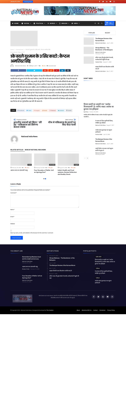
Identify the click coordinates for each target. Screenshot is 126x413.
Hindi (53, 166)
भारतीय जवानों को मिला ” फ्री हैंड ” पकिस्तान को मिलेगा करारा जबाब (28, 125)
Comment (13, 194)
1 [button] (43, 180)
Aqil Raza (86, 112)
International (19, 49)
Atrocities (75, 166)
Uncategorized (27, 166)
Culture (98, 269)
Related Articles (16, 151)
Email (12, 218)
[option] (21, 165)
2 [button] (45, 180)
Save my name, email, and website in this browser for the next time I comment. (31, 234)
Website (12, 225)
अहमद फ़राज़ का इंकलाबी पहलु (42, 171)
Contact (95, 311)
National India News (20, 65)
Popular (92, 33)
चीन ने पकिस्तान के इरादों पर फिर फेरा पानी (61, 124)
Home (12, 49)
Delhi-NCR (98, 258)
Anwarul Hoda (25, 270)
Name (12, 211)
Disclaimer (102, 311)
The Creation (49, 311)
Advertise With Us (86, 311)
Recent (107, 33)
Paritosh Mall (98, 134)
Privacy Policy (111, 311)
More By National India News (35, 151)
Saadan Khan (98, 62)
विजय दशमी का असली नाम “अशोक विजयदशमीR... (46, 1)
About (78, 311)
